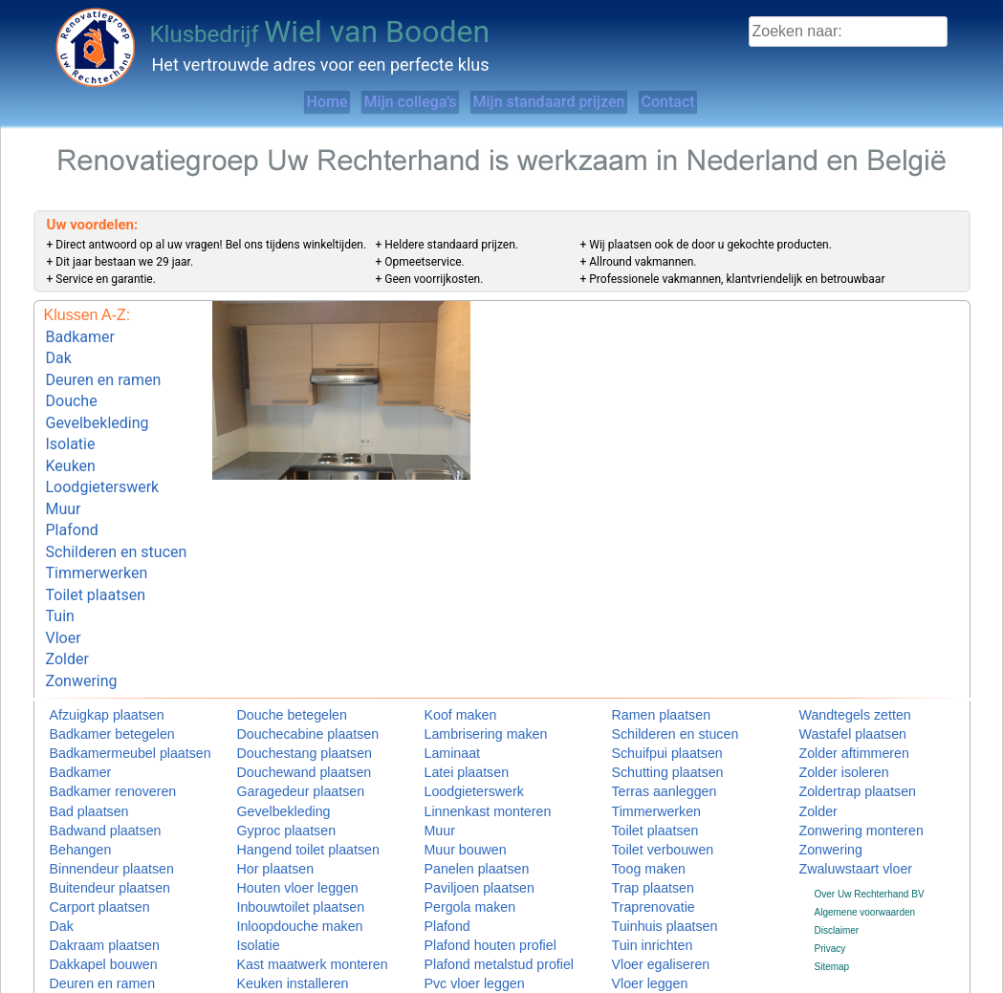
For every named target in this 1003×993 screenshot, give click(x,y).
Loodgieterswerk (103, 461)
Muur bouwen (454, 786)
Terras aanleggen (649, 730)
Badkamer (80, 335)
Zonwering (82, 624)
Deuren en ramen (104, 371)
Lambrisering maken (468, 676)
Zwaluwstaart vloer (839, 804)
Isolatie (71, 425)
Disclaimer (837, 864)
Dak (59, 353)
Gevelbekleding (97, 408)
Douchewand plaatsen (284, 712)
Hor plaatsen (264, 804)
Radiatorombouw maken (476, 951)
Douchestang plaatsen (285, 694)
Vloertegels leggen (651, 932)
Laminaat (444, 694)
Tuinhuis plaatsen (649, 859)
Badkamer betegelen (94, 676)
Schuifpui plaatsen (651, 694)
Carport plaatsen (85, 841)
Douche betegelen (276, 658)
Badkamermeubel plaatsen (107, 694)
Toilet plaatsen (95, 552)
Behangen (72, 786)
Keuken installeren (276, 914)
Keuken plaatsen (273, 951)
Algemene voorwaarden (865, 845)
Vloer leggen (638, 914)
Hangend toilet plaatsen (287, 786)
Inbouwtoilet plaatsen (282, 841)
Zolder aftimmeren (838, 694)
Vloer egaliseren (646, 896)
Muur (63, 479)
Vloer (63, 587)
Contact (725, 102)
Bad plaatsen (77, 750)
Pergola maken (457, 841)
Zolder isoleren (830, 712)
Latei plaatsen (454, 712)
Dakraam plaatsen (88, 878)
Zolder (67, 605)
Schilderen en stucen (116, 516)
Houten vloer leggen (280, 822)
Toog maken (638, 804)
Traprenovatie (641, 841)
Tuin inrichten (640, 878)
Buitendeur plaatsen (92, 822)
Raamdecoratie (457, 932)
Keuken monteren (275, 932)
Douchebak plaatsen (93, 951)
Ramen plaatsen (647, 658)
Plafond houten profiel (471, 878)
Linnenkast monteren (469, 750)
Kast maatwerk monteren (290, 896)
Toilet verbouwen (648, 786)
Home (265, 102)
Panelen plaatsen (461, 804)
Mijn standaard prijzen (567, 102)
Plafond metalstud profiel (477, 896)
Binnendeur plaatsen (94, 804)
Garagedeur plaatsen (282, 730)
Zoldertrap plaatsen (840, 730)
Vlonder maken (644, 951)
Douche (72, 389)
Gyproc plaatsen (272, 768)
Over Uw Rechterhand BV (870, 827)
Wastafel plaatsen (837, 676)
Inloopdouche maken (281, 859)
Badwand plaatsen (89, 768)
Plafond (72, 497)
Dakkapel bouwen (88, 896)
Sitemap (832, 901)
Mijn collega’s (388, 102)
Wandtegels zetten (838, 658)
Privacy (830, 882)
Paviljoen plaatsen (463, 822)
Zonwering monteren (843, 768)
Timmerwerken (97, 534)
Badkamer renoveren (94, 730)
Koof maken (450, 658)
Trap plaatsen (641, 822)
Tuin (60, 569)
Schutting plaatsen (651, 712)
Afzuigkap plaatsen (90, 658)
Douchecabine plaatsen (287, 676)
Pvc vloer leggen (460, 914)
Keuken (71, 443)
